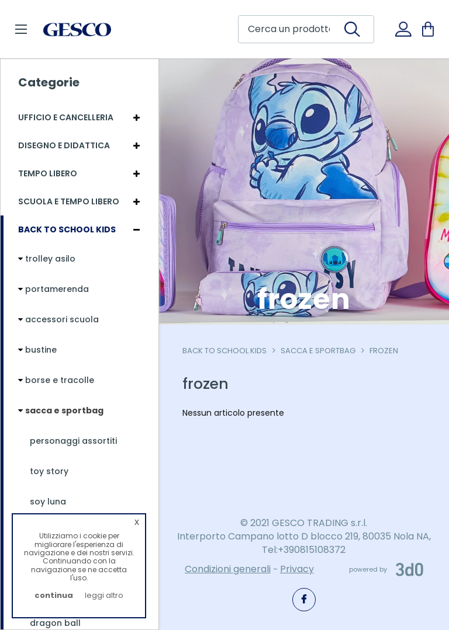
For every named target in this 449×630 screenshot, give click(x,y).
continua (53, 595)
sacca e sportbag (318, 350)
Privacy (297, 569)
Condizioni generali (228, 569)
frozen (383, 350)
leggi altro (104, 595)
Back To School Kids (224, 350)
